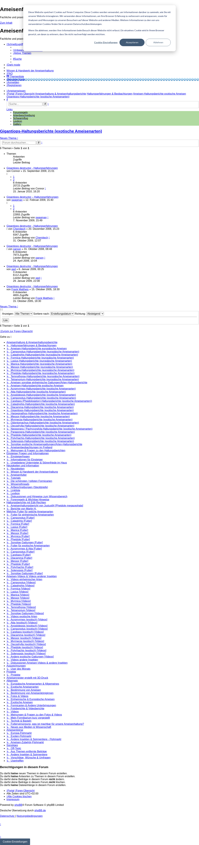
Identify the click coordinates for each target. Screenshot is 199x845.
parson (17, 249)
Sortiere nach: (53, 313)
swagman (16, 200)
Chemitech (19, 228)
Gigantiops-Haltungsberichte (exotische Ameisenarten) (51, 131)
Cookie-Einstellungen (106, 42)
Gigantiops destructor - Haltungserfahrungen (32, 168)
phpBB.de (40, 810)
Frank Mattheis (20, 289)
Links (10, 109)
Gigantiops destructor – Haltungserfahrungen (32, 197)
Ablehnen (158, 42)
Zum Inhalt (6, 22)
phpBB (18, 805)
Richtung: (89, 313)
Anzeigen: (17, 313)
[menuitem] (22, 53)
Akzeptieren (132, 42)
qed (13, 269)
